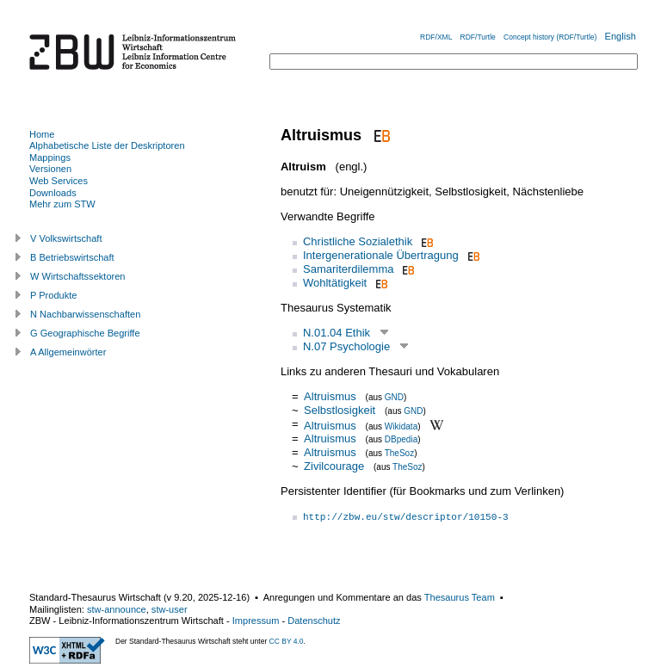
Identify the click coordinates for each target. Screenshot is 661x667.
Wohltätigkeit (335, 282)
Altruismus (330, 396)
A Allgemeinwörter (68, 352)
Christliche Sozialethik (357, 241)
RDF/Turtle (478, 37)
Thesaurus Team (459, 597)
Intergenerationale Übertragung (381, 255)
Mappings (50, 157)
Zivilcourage (334, 466)
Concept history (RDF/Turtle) (549, 37)
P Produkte (53, 295)
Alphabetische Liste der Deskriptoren (107, 145)
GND (394, 397)
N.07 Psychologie (346, 346)
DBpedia (401, 439)
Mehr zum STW (62, 204)
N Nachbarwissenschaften (85, 314)
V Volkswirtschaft (66, 238)
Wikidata (401, 425)
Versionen (50, 169)
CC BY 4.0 (286, 641)
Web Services (58, 181)
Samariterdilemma (348, 268)
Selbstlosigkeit (339, 410)
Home (41, 134)
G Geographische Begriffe (85, 333)
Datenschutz (313, 620)
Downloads (53, 193)
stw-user (169, 609)
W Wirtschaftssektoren (78, 276)
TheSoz (399, 453)
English (620, 36)
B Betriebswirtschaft (72, 257)
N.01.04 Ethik (336, 332)
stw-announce (116, 609)
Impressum (256, 620)
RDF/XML (436, 37)
